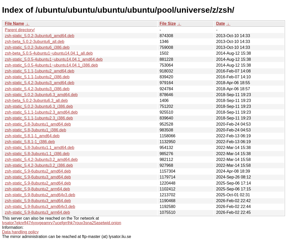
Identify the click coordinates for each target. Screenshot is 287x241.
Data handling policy (20, 232)
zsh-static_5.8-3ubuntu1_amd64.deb (38, 124)
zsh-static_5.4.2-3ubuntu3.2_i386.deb (39, 165)
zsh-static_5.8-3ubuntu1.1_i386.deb (37, 154)
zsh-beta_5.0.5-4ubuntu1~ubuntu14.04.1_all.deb (49, 53)
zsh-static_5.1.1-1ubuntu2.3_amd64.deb (41, 112)
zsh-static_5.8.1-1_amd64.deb (32, 136)
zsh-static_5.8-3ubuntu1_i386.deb (35, 130)
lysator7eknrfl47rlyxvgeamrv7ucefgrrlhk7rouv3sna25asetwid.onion (61, 223)
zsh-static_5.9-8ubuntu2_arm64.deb (37, 189)
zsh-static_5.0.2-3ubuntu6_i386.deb (37, 47)
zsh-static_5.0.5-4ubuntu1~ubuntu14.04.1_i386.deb (51, 65)
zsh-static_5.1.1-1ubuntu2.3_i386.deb (39, 118)
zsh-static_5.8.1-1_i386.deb (30, 142)
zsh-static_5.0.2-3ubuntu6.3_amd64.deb (41, 95)
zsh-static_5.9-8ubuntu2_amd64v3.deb (40, 195)
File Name (14, 23)
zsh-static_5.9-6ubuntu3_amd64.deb (38, 177)
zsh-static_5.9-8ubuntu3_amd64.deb (38, 201)
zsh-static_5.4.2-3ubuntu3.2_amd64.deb (41, 159)
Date (220, 23)
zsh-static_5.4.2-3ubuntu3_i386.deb (37, 89)
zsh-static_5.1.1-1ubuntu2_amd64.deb (39, 71)
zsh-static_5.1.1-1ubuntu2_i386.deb (37, 77)
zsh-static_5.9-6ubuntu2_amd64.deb (38, 171)
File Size (168, 23)
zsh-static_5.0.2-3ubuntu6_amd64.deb (39, 36)
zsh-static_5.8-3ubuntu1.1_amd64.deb (39, 147)
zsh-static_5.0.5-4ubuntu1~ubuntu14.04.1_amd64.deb (54, 59)
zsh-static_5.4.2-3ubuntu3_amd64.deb (39, 83)
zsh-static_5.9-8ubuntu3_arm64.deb (37, 212)
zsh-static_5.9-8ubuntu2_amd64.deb (38, 183)
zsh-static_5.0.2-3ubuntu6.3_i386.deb (39, 106)
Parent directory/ (20, 30)
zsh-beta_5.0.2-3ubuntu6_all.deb (34, 41)
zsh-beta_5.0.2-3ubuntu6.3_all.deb (36, 100)
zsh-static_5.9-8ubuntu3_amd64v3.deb (40, 206)
